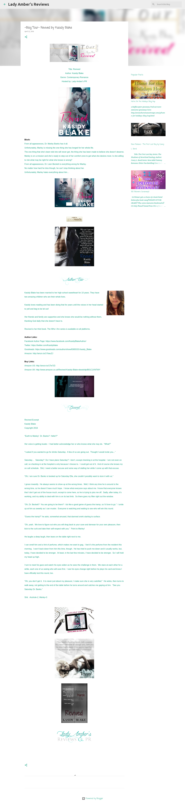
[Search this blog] (169, 4)
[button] (26, 37)
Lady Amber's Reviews (28, 4)
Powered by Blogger (92, 798)
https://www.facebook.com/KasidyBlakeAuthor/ (66, 341)
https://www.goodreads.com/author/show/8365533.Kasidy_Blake (63, 349)
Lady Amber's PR (79, 81)
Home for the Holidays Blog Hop (143, 101)
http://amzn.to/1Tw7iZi (45, 366)
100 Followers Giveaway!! (140, 191)
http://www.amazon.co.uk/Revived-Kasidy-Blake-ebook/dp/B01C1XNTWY (68, 370)
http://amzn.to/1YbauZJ (43, 353)
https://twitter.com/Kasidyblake (44, 345)
